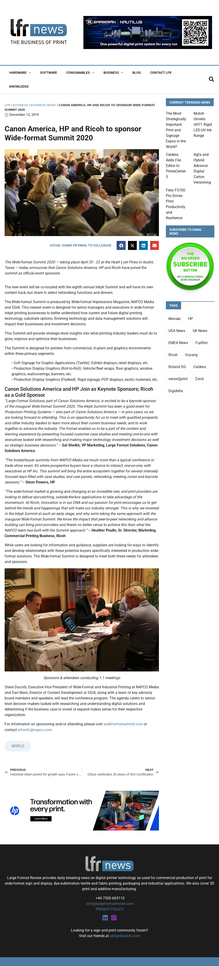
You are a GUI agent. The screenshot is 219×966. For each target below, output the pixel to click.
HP (190, 305)
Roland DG (177, 353)
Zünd (199, 365)
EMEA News (178, 329)
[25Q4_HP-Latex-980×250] (82, 796)
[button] (27, 73)
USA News (176, 317)
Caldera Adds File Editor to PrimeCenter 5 (176, 151)
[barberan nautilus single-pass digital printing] (147, 32)
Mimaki (174, 305)
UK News (200, 317)
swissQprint (178, 365)
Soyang (191, 341)
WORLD (18, 732)
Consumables (73, 73)
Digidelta (175, 377)
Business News (45, 91)
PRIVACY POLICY (110, 895)
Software (44, 72)
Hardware (18, 73)
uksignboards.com (125, 921)
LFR (8, 91)
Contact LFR (145, 72)
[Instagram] (114, 903)
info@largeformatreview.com (109, 889)
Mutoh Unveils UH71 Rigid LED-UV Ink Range (203, 110)
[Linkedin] (105, 903)
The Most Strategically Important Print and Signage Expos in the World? (176, 116)
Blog (124, 72)
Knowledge (172, 72)
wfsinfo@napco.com (35, 716)
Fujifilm (201, 329)
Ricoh (173, 341)
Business (103, 73)
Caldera (199, 353)
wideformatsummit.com (123, 710)
